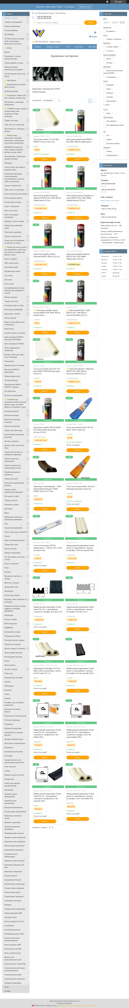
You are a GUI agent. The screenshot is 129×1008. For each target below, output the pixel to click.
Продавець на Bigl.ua (64, 1003)
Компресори (9, 779)
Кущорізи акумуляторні (13, 807)
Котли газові (9, 284)
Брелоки (7, 572)
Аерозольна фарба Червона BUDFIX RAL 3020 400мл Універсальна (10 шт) (78, 256)
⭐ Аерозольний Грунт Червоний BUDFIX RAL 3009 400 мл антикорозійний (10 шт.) (79, 371)
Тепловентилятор (11, 380)
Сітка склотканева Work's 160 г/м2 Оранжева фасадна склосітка (80, 487)
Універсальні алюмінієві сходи (13, 226)
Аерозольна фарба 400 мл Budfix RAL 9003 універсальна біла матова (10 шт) (47, 429)
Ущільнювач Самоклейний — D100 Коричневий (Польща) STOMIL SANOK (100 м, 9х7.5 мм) (47, 488)
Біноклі (7, 52)
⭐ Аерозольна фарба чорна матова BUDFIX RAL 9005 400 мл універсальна (47, 312)
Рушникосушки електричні (14, 979)
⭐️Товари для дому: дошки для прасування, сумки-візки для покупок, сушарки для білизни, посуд (15, 251)
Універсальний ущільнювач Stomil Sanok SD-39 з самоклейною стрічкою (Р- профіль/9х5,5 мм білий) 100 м (47, 733)
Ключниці (8, 690)
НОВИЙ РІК (8, 628)
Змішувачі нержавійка (12, 983)
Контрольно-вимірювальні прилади (14, 484)
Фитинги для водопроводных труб (12, 958)
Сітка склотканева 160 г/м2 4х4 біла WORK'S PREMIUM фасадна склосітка (47, 371)
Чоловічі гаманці (10, 669)
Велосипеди (9, 329)
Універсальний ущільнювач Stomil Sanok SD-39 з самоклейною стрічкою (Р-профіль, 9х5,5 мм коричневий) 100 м (80, 733)
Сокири (7, 771)
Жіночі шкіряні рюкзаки (13, 652)
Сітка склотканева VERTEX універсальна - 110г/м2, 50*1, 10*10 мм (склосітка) (48, 547)
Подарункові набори (12, 636)
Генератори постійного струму (13, 817)
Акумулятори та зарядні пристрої (13, 733)
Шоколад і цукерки (11, 583)
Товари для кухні (11, 500)
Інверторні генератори (13, 871)
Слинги (7, 694)
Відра (6, 513)
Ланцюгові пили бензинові (14, 861)
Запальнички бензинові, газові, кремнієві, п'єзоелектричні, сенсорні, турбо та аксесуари (14, 177)
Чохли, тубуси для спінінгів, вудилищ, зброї (14, 168)
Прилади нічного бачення (14, 365)
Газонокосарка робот (12, 892)
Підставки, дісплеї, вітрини (14, 640)
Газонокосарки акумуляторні (15, 811)
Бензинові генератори (13, 728)
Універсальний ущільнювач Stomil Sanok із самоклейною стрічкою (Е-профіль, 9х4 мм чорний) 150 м (80, 670)
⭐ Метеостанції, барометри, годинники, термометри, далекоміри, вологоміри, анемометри (14, 139)
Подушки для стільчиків (13, 677)
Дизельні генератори (12, 822)
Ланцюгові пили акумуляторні (10, 802)
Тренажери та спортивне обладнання (14, 103)
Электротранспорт (11, 91)
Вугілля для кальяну (12, 595)
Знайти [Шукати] (90, 23)
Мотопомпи (8, 790)
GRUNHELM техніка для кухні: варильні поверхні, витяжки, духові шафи (13, 149)
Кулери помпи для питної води (14, 446)
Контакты (79, 47)
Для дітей (8, 509)
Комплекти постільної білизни (12, 710)
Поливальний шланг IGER (14, 934)
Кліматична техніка (11, 415)
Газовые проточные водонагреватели (12, 939)
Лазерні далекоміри (12, 26)
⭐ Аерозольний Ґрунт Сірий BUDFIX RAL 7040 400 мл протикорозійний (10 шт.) (78, 312)
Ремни (6, 661)
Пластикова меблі (11, 267)
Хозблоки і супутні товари (14, 221)
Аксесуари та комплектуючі (14, 743)
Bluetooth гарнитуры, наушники (12, 420)
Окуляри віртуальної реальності (12, 473)
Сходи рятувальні (11, 30)
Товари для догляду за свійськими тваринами (13, 453)
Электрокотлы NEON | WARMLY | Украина (12, 385)
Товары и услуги (10, 18)
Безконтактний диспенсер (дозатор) (14, 435)
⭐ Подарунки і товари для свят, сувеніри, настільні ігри (15, 96)
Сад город (8, 275)
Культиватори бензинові (13, 751)
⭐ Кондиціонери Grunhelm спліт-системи (15, 85)
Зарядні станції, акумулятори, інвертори (13, 490)
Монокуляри (9, 361)
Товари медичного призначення (11, 460)
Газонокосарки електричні (14, 846)
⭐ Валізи (8, 48)
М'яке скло (8, 673)
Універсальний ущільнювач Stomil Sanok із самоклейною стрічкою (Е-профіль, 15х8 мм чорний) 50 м (80, 547)
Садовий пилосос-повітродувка (11, 855)
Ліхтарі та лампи (10, 619)
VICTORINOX (9, 34)
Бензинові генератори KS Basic (14, 866)
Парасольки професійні (13, 528)
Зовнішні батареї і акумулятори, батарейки (13, 68)
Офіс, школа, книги (11, 263)
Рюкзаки (7, 682)
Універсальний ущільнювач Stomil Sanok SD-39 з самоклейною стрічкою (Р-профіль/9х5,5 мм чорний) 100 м (47, 797)
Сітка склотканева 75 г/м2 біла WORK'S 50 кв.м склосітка (46, 140)
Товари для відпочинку (13, 430)
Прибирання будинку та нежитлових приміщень (13, 518)
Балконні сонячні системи (14, 775)
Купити (45, 159)
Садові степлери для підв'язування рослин (12, 466)
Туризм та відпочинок (12, 185)
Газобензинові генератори (14, 884)
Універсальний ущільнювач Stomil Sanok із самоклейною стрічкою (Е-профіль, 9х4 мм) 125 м (80, 609)
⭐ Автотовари (10, 80)
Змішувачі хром (10, 917)
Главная (38, 47)
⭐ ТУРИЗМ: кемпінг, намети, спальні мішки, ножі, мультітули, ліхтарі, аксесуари (15, 112)
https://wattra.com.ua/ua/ (110, 200)
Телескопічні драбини (12, 232)
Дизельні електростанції (13, 739)
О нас (6, 987)
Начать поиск (85, 6)
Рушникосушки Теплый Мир (15, 964)
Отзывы (7, 991)
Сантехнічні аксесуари (12, 900)
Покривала (8, 724)
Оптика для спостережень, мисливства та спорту (14, 241)
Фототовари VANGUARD (13, 309)
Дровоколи (8, 747)
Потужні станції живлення (14, 888)
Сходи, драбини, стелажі (13, 63)
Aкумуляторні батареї (12, 880)
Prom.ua (76, 1001)
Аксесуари (8, 756)
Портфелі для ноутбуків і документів (14, 703)
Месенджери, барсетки (13, 657)
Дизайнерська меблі (12, 271)
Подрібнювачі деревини (13, 896)
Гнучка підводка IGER (12, 945)
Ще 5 (108, 105)
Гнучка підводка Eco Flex (14, 921)
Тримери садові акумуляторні (10, 795)
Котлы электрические (12, 953)
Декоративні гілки (11, 587)
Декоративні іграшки (12, 632)
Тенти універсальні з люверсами (12, 349)
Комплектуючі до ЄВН (12, 949)
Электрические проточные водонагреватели (14, 969)
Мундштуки (8, 591)
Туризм (7, 536)
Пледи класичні (10, 318)
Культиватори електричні (13, 850)
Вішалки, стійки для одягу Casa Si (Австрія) (14, 355)
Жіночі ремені (9, 665)
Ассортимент (9, 925)
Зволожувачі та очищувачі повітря (14, 130)
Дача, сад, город (11, 210)
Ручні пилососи (10, 766)
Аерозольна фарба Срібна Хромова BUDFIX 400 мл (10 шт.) (47, 255)
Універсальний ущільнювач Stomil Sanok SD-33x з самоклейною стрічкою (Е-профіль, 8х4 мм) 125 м (48, 609)
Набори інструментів (12, 553)
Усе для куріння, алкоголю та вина (14, 558)
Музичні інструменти (12, 426)
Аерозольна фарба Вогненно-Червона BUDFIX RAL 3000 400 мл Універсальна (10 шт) (47, 197)
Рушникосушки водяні (13, 974)
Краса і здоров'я (10, 259)
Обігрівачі (8, 163)
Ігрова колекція (10, 548)
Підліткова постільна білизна (15, 716)
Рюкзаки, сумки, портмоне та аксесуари (15, 600)
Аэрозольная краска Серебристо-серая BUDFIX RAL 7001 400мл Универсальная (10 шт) (80, 197)
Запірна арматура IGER (13, 913)
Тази (6, 524)
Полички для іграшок (12, 644)
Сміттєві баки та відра (12, 202)
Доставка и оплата (96, 47)
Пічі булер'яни (9, 391)
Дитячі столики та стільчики (14, 648)
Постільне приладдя (12, 720)
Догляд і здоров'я (11, 441)
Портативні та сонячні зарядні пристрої (12, 57)
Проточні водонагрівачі (13, 395)
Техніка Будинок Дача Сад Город (14, 75)
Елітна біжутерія (10, 623)
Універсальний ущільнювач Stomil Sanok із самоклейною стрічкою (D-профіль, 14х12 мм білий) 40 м (80, 796)
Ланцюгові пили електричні (14, 841)
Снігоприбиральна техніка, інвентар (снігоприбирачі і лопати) (14, 290)
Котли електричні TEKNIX (14, 344)
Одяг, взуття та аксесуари (14, 124)
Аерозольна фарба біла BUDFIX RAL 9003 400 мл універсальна (79, 140)
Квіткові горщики (10, 297)
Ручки (6, 568)
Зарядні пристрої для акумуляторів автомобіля (14, 761)
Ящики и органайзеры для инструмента (14, 323)
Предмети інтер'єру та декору (13, 577)
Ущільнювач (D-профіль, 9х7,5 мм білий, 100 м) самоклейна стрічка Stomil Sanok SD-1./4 (47, 670)
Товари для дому (11, 120)
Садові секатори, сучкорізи (14, 333)
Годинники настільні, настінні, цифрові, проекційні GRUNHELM (15, 608)
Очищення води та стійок (14, 305)
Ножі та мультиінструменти (14, 540)
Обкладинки (9, 686)
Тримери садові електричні (15, 837)
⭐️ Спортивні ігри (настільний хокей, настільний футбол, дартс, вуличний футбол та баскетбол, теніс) (15, 403)
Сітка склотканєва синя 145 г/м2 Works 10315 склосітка (79, 428)
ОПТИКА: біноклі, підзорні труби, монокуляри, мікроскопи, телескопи (14, 41)
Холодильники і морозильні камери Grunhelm (14, 157)
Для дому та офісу (11, 496)
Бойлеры (7, 905)
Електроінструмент (11, 411)
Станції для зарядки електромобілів (12, 784)
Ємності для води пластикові (15, 194)
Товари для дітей (11, 479)
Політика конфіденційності (87, 1005)
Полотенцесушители (12, 930)
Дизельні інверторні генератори (12, 827)
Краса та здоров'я (11, 563)
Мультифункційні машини (14, 833)
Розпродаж (8, 615)
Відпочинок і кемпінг (12, 314)
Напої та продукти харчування (11, 215)
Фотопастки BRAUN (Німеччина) (11, 370)
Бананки (7, 698)
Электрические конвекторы (14, 909)
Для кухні (8, 279)
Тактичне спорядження (13, 22)
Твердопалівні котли (12, 376)
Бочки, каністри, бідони (13, 198)
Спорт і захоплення (11, 206)
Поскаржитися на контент (68, 1005)
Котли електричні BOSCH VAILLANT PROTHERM (13, 338)
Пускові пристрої (10, 876)
